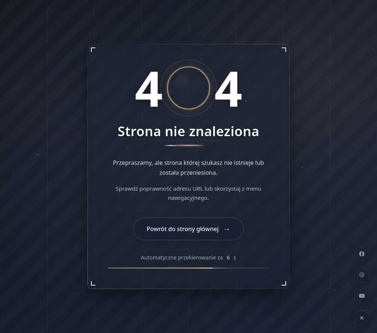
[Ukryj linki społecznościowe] (362, 318)
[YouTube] (362, 296)
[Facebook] (362, 254)
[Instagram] (362, 275)
